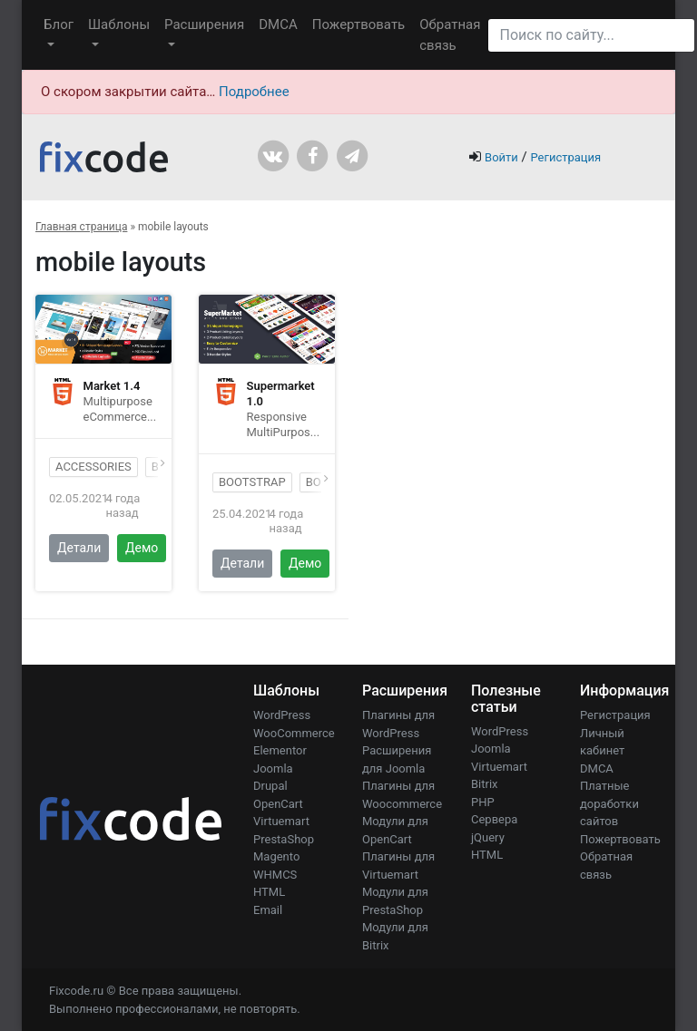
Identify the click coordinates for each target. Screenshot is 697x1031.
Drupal (270, 786)
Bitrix (484, 784)
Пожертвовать (359, 24)
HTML (269, 892)
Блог (59, 24)
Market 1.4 (112, 386)
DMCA (278, 24)
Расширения (204, 24)
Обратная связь (449, 34)
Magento (276, 856)
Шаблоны (119, 24)
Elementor (280, 750)
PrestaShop (283, 839)
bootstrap (252, 482)
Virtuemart (281, 821)
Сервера (494, 819)
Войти (501, 157)
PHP (483, 802)
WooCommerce (294, 733)
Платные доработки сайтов (609, 803)
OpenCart (278, 804)
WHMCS (275, 874)
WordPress (281, 715)
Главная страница (81, 226)
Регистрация (565, 157)
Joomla (273, 768)
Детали (79, 547)
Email (267, 910)
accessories (93, 466)
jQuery (488, 837)
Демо (141, 547)
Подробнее (254, 91)
